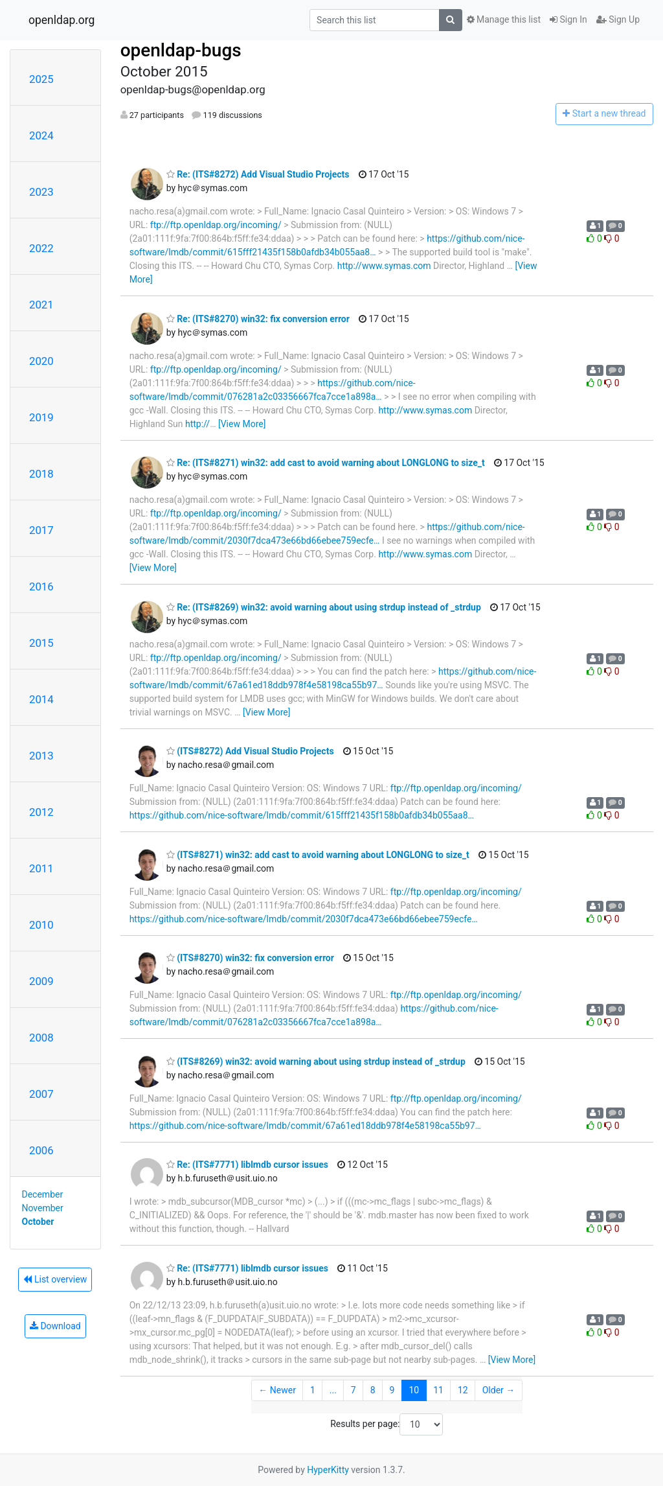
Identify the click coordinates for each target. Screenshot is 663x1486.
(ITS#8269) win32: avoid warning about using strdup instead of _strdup (316, 1061)
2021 (41, 304)
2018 (41, 473)
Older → (498, 1390)
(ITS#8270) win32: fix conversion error (250, 958)
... (333, 1390)
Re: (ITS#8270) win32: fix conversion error (258, 319)
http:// (197, 424)
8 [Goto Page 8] (373, 1390)
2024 (41, 135)
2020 (41, 360)
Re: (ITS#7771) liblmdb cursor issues (247, 1164)
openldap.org (61, 20)
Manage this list (504, 19)
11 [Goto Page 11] (438, 1390)
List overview (55, 1279)
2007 (41, 1093)
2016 (41, 586)
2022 (41, 248)
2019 (41, 417)
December (42, 1194)
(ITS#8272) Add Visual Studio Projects (250, 751)
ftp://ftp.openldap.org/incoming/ (216, 225)
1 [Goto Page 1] (312, 1390)
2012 (41, 812)
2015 (41, 642)
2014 (41, 699)
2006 (41, 1150)
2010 (41, 924)
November (42, 1208)
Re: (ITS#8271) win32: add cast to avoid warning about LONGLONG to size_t (325, 463)
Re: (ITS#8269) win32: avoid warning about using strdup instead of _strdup (323, 607)
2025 (41, 79)
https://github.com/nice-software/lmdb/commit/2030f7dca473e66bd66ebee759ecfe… (303, 919)
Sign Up (618, 19)
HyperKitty (328, 1470)
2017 (41, 530)
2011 (41, 868)
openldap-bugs (181, 50)
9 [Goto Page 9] (392, 1390)
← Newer (277, 1390)
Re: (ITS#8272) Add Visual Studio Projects (258, 174)
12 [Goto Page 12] (463, 1390)
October (38, 1221)
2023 (41, 191)
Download (55, 1326)
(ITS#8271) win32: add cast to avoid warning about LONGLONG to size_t (317, 855)
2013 (41, 755)
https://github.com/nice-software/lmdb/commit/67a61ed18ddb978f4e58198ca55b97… (305, 1125)
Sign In (568, 19)
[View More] (241, 424)
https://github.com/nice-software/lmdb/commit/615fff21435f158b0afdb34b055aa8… (301, 815)
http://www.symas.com (384, 266)
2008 (41, 1037)
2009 (41, 981)
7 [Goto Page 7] (353, 1390)
